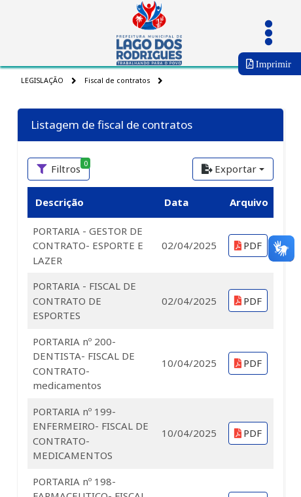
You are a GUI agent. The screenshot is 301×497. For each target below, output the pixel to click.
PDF (248, 245)
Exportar (229, 168)
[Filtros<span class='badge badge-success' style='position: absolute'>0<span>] (58, 169)
